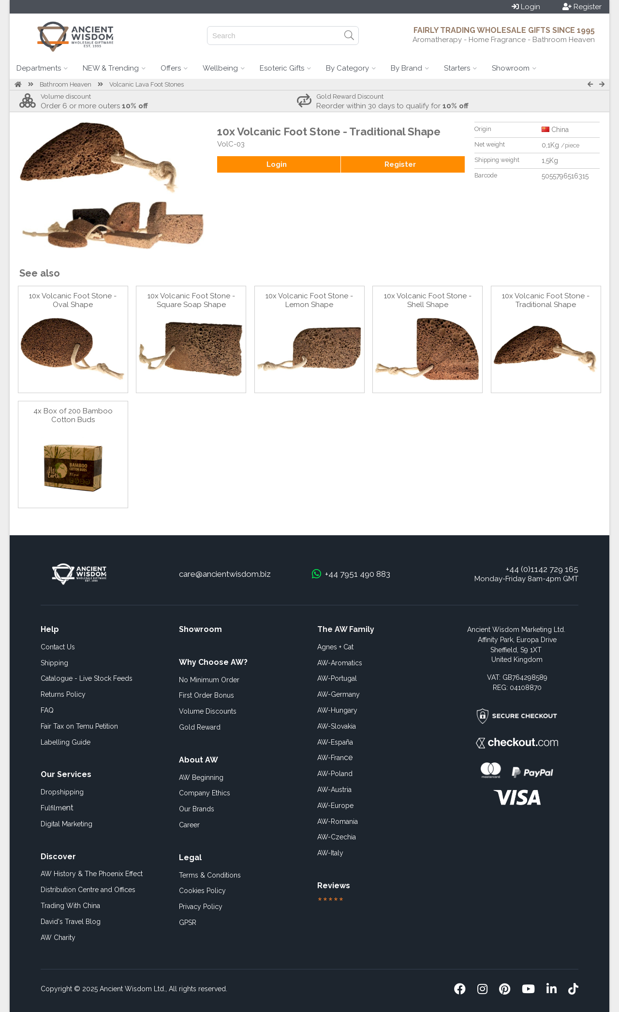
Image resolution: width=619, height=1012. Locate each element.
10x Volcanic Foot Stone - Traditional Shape (546, 300)
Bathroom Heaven (65, 84)
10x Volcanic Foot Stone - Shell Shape (428, 300)
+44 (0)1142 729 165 (542, 569)
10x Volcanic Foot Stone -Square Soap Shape (191, 300)
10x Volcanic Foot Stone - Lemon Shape (309, 300)
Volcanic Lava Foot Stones (146, 84)
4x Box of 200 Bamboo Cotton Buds (73, 415)
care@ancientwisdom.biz (225, 574)
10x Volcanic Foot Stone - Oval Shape (73, 300)
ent (57, 807)
